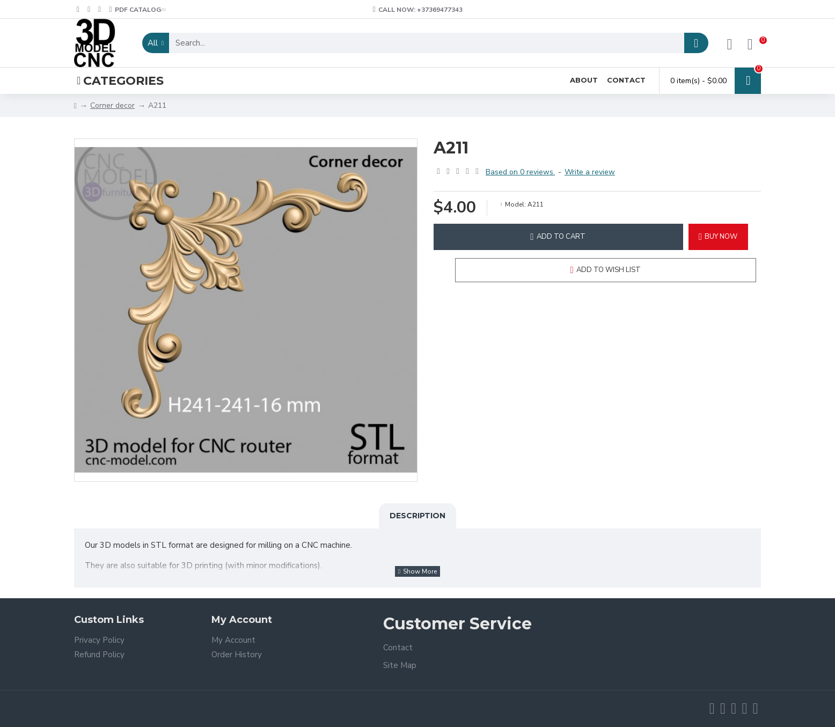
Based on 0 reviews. (520, 172)
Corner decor (112, 105)
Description (417, 515)
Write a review (590, 172)
